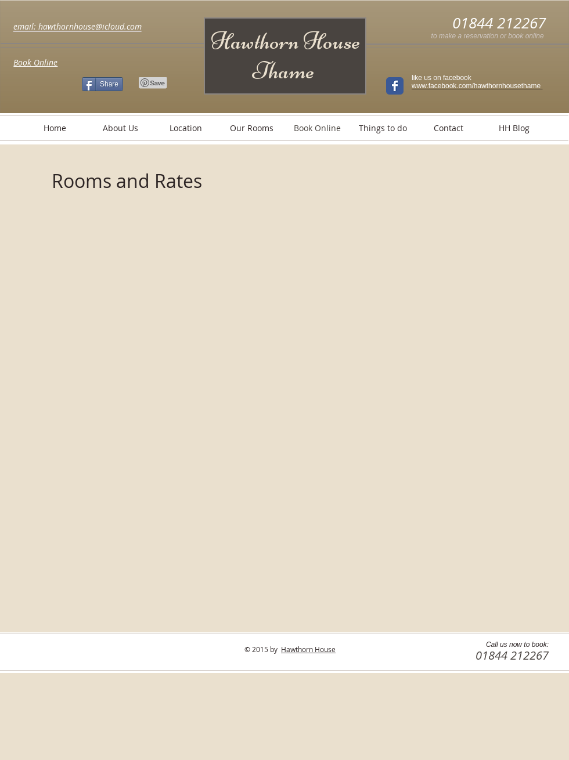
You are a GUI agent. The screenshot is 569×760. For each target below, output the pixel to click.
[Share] (102, 84)
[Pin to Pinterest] (153, 83)
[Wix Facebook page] (395, 86)
